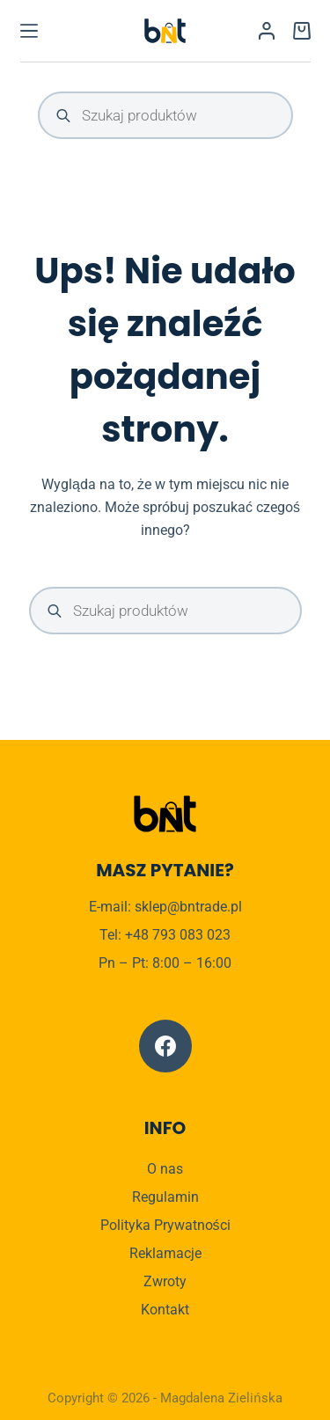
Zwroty (165, 1281)
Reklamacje (165, 1253)
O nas (165, 1168)
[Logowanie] (266, 31)
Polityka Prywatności (165, 1225)
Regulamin (165, 1197)
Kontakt (165, 1309)
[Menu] (29, 31)
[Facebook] (165, 1046)
